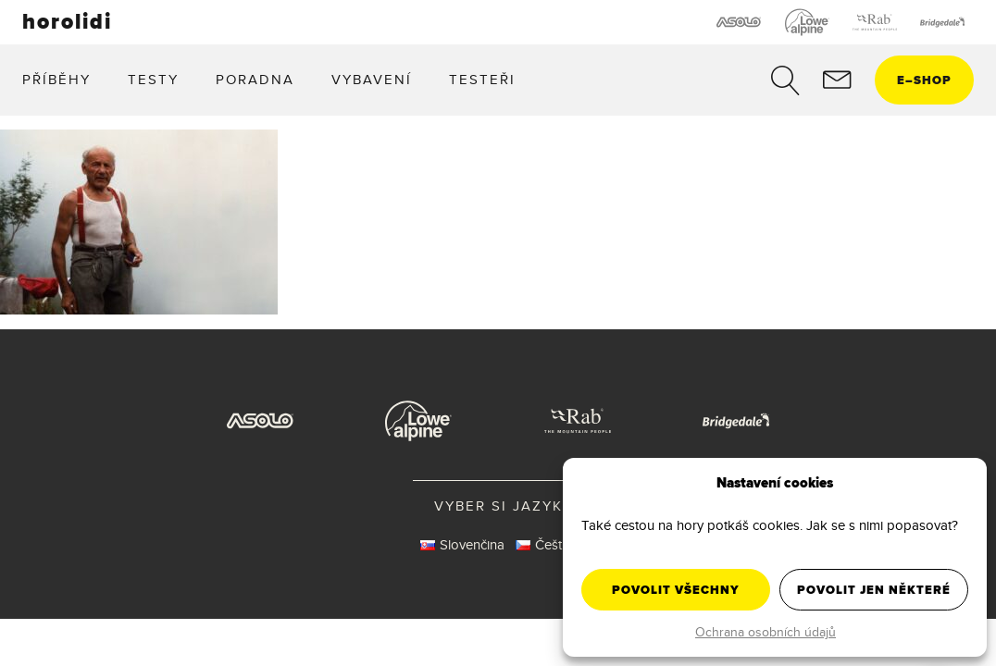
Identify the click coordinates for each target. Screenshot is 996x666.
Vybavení (371, 79)
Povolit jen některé (874, 589)
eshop (924, 80)
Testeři (482, 79)
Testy (153, 79)
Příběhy (56, 79)
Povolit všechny (676, 589)
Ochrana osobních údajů (765, 632)
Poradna (255, 79)
